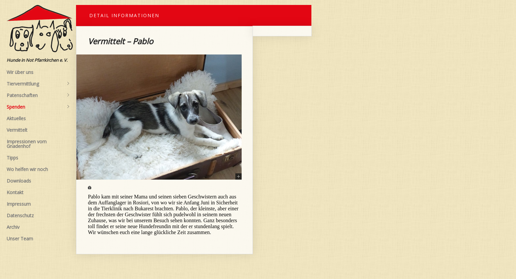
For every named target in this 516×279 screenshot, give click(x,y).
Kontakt (15, 192)
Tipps (12, 158)
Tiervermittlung (38, 84)
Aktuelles (16, 118)
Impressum (19, 204)
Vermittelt (17, 130)
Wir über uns (20, 72)
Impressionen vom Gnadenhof (27, 143)
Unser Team (20, 238)
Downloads (19, 181)
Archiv (13, 227)
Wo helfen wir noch (27, 169)
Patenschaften (38, 95)
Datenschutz (20, 215)
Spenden (38, 107)
